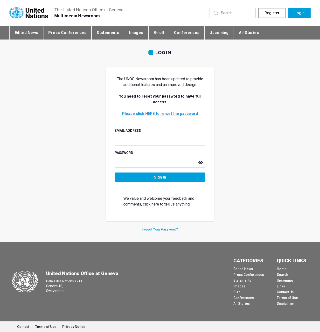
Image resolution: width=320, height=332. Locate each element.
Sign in (160, 177)
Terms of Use (287, 298)
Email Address (128, 131)
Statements (108, 32)
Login (299, 13)
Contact (23, 327)
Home (281, 269)
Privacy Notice (73, 327)
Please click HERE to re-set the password (160, 113)
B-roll (158, 32)
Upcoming (219, 32)
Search (282, 275)
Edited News (26, 32)
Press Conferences (67, 32)
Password (124, 153)
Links (281, 286)
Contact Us (285, 292)
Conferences (186, 32)
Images (136, 32)
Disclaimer (285, 303)
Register (271, 13)
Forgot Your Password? (160, 229)
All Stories (249, 32)
